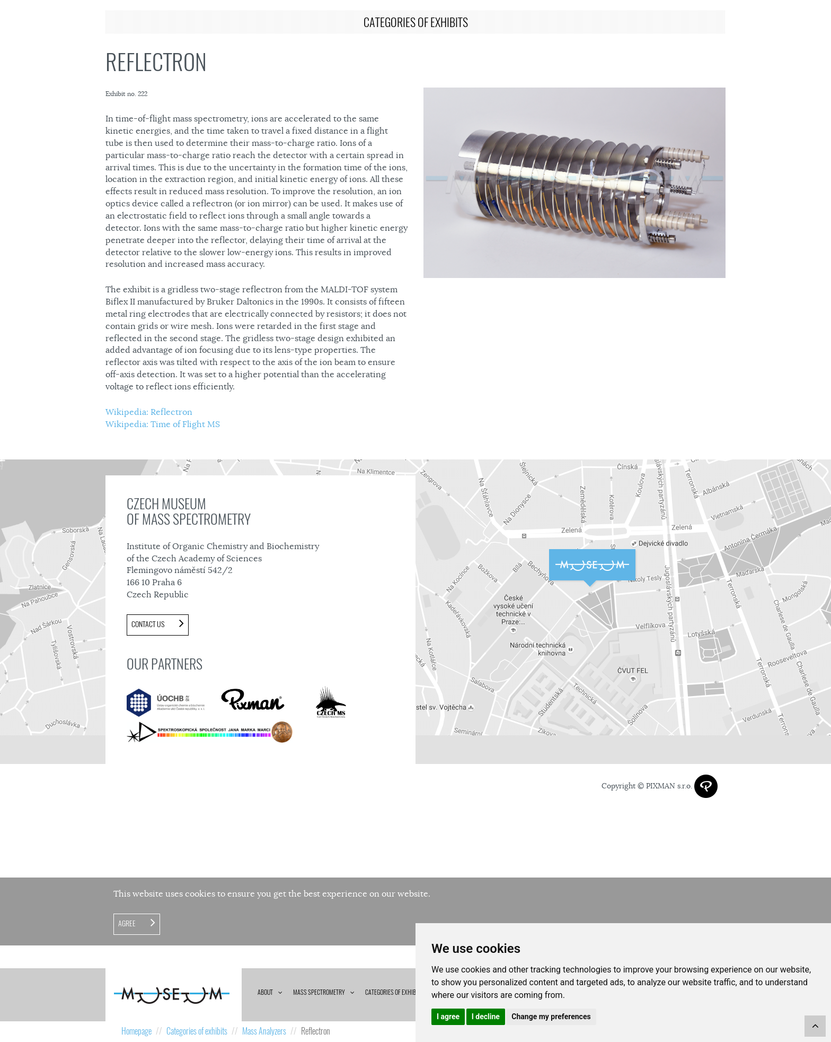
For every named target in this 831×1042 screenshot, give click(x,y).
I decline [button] (486, 1016)
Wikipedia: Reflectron (148, 412)
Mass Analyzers (264, 1031)
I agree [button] (448, 1016)
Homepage (136, 1031)
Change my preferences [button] (550, 1016)
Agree (127, 923)
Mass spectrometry (319, 992)
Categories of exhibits (394, 992)
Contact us (148, 624)
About (265, 992)
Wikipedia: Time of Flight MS (162, 424)
